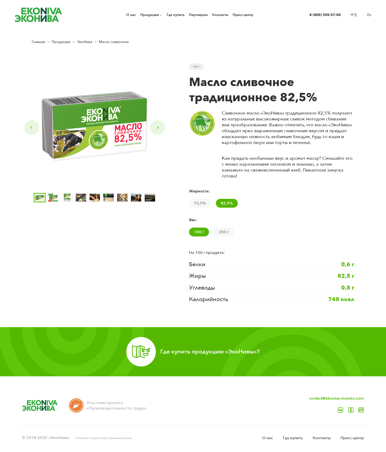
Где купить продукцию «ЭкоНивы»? (210, 351)
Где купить (176, 15)
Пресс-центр (243, 15)
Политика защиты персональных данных (103, 438)
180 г (199, 232)
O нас (131, 15)
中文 (354, 15)
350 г (224, 232)
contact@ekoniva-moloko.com (336, 398)
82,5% (227, 203)
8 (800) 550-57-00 (325, 15)
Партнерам (198, 15)
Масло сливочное (114, 42)
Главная (38, 42)
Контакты (220, 15)
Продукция (61, 42)
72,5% (200, 203)
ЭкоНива (84, 42)
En (369, 15)
